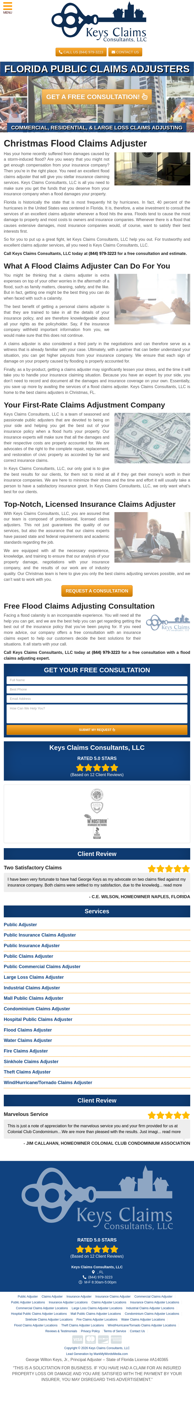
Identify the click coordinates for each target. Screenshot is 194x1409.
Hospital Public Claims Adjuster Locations (39, 1314)
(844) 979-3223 (102, 253)
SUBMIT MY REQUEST (97, 730)
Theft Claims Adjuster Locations (82, 1325)
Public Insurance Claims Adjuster (40, 935)
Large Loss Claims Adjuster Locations (97, 1308)
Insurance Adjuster (78, 1296)
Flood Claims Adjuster (28, 1030)
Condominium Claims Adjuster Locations (152, 1314)
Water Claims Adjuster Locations (143, 1319)
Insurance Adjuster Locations (68, 1302)
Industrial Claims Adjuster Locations (150, 1308)
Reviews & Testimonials (61, 1331)
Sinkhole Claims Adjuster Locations (48, 1319)
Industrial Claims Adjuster (32, 987)
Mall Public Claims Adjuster (33, 998)
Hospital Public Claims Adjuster (38, 1019)
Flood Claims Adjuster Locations (35, 1325)
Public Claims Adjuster (28, 956)
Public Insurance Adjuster (32, 945)
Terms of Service (115, 1331)
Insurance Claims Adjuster (113, 1296)
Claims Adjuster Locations (108, 1302)
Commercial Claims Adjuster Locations (42, 1308)
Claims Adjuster (52, 1296)
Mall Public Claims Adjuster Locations (95, 1314)
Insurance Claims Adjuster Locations (154, 1302)
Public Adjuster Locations (28, 1302)
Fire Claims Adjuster (26, 1051)
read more (173, 885)
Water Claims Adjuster (28, 1040)
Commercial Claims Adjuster (153, 1296)
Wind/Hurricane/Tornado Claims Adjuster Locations (142, 1325)
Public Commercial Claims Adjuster (42, 966)
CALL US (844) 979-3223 (81, 52)
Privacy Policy (90, 1331)
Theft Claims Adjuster (27, 1071)
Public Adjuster (20, 924)
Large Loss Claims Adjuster (34, 977)
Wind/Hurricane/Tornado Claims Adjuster (48, 1082)
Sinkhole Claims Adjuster (31, 1061)
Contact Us (125, 52)
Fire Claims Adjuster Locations (97, 1319)
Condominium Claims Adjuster (37, 1008)
